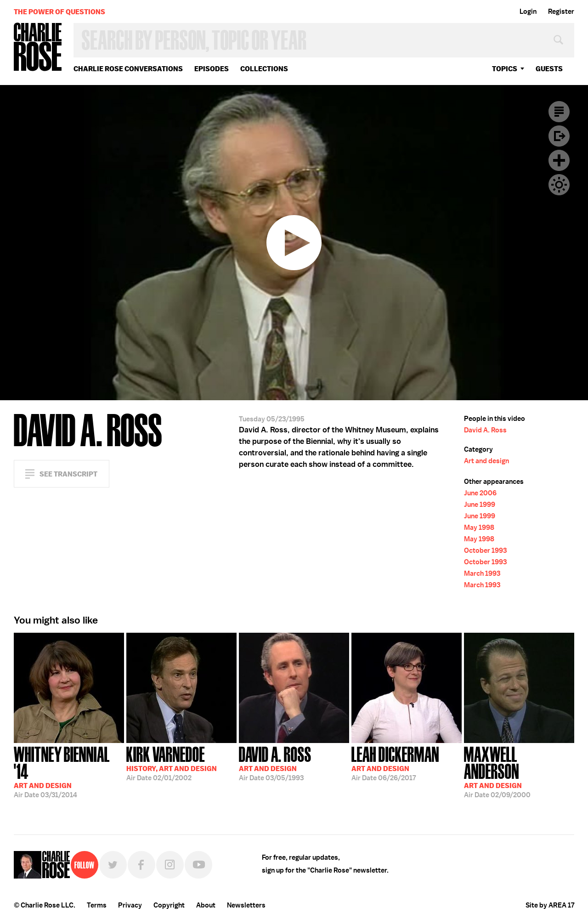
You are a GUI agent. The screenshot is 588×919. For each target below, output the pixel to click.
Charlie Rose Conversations (128, 68)
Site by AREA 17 (550, 905)
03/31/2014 (69, 771)
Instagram (170, 865)
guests (549, 68)
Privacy (130, 905)
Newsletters (246, 905)
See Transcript (68, 474)
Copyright (169, 905)
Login (528, 11)
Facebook (141, 865)
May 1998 (479, 527)
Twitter (113, 865)
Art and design (486, 460)
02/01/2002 (171, 763)
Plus (559, 160)
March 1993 (482, 573)
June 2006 (480, 493)
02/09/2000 (519, 771)
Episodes (211, 68)
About (205, 905)
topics (504, 68)
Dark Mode (559, 184)
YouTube (198, 865)
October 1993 (485, 550)
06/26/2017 (395, 763)
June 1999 (479, 504)
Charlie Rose (38, 48)
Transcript (559, 111)
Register (561, 11)
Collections (264, 68)
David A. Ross (485, 430)
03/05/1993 (275, 763)
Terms (97, 905)
